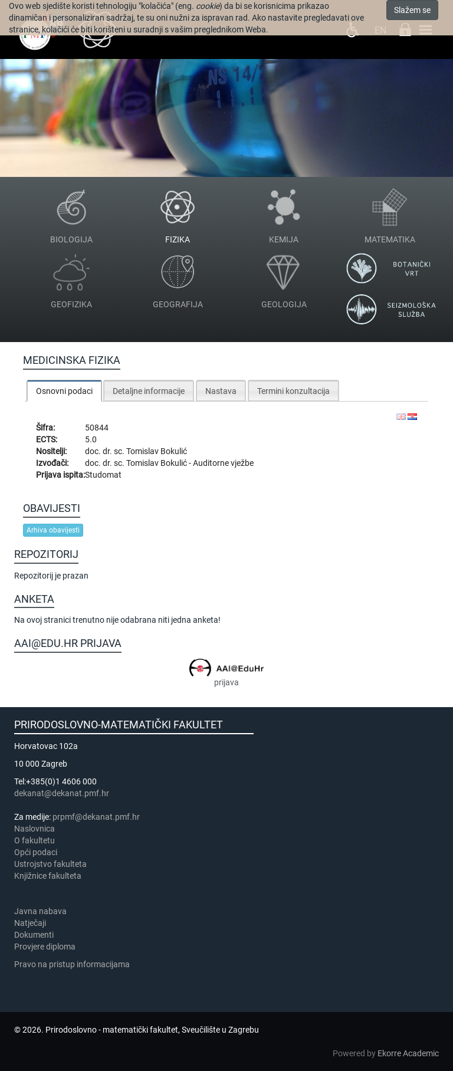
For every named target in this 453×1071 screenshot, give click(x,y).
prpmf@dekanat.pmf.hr (96, 817)
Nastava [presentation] (221, 391)
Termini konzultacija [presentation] (293, 391)
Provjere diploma (45, 946)
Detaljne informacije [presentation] (149, 391)
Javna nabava (40, 911)
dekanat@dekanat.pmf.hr (61, 793)
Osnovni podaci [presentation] (64, 391)
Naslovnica (34, 828)
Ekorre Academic (408, 1053)
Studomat (103, 474)
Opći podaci (35, 852)
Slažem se (412, 10)
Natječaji (30, 923)
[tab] (64, 391)
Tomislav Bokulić (156, 451)
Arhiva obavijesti (53, 530)
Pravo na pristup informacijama (73, 964)
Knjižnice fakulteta (47, 876)
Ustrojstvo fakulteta (50, 864)
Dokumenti (34, 934)
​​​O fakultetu (34, 840)
